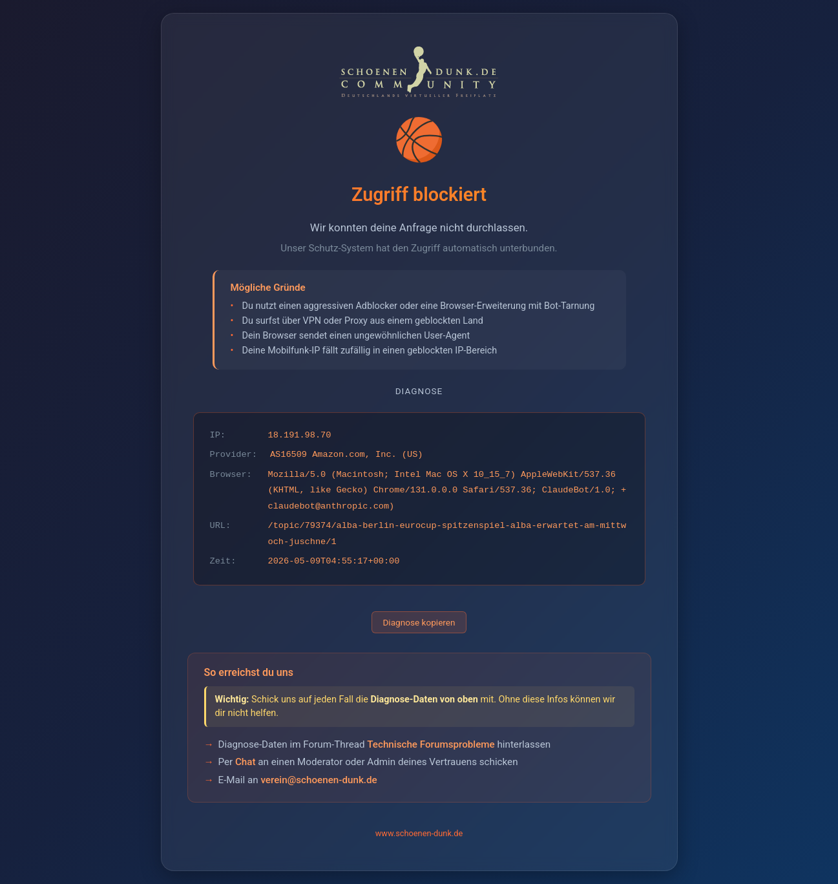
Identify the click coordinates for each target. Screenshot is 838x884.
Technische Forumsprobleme (430, 744)
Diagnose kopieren (418, 622)
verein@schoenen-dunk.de (318, 780)
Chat (245, 762)
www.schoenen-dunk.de (419, 833)
